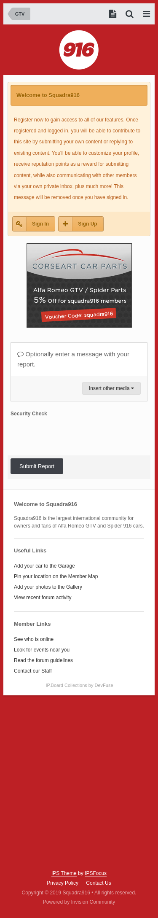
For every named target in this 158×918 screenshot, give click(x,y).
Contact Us (98, 883)
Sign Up (87, 224)
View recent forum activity (43, 597)
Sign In (40, 224)
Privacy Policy (62, 883)
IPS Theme (64, 873)
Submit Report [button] (36, 466)
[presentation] (75, 436)
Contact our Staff (33, 671)
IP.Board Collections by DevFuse (79, 685)
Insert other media (111, 388)
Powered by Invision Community (79, 902)
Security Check (29, 414)
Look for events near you (42, 650)
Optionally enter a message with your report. (73, 359)
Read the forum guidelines (43, 660)
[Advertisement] (79, 783)
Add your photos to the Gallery (48, 587)
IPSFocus (96, 873)
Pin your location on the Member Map (56, 576)
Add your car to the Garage (44, 566)
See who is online (34, 639)
